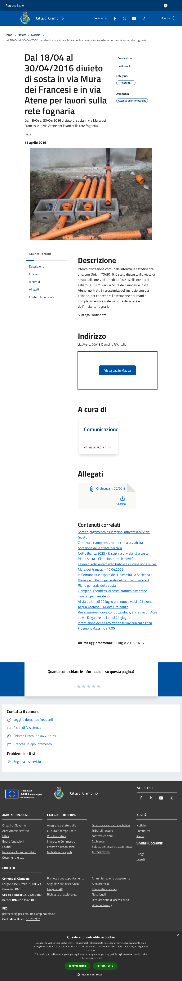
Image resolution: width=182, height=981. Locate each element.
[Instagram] (142, 18)
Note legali (99, 894)
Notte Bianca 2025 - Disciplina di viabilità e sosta (113, 553)
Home (8, 35)
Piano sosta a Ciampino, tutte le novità (106, 558)
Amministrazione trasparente (111, 878)
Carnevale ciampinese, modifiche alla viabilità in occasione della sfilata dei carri (112, 545)
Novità (22, 35)
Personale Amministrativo (19, 852)
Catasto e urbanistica (61, 846)
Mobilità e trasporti (59, 852)
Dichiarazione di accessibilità (110, 899)
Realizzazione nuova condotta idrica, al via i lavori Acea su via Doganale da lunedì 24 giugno (117, 615)
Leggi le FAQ (55, 889)
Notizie (35, 35)
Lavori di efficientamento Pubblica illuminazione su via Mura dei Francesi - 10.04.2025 (117, 566)
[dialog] (91, 956)
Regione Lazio (15, 5)
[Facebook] (113, 18)
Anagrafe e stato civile (61, 825)
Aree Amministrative (15, 830)
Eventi (140, 859)
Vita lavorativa (56, 836)
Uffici (5, 836)
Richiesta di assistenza (62, 894)
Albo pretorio (100, 883)
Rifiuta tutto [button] (105, 966)
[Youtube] (132, 18)
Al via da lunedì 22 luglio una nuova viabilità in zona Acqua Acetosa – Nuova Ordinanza (115, 604)
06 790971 (33, 919)
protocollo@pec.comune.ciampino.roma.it (28, 913)
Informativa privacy (104, 889)
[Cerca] (174, 18)
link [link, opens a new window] (100, 958)
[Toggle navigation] (7, 18)
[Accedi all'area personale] (165, 5)
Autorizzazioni (101, 852)
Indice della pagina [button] (40, 254)
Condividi (125, 58)
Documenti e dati (13, 857)
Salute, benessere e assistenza (112, 846)
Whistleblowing (102, 905)
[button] (91, 974)
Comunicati (143, 830)
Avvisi (140, 836)
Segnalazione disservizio (63, 883)
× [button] (177, 935)
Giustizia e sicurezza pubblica (111, 825)
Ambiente (98, 841)
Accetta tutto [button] (77, 966)
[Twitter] (123, 18)
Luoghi (140, 854)
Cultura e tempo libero (61, 830)
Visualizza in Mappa (117, 370)
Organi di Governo (14, 825)
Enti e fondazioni (13, 841)
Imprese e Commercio (61, 841)
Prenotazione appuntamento (65, 878)
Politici (6, 846)
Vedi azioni (126, 66)
